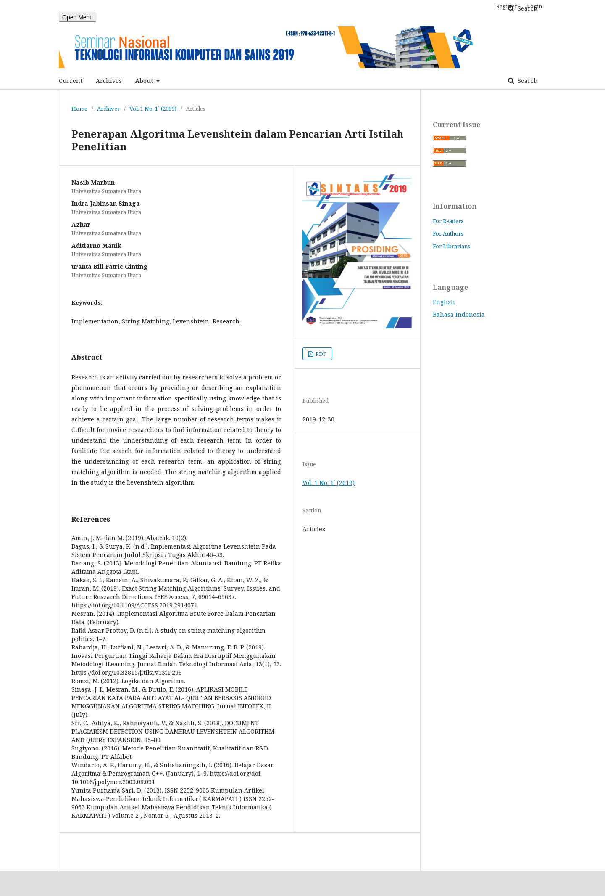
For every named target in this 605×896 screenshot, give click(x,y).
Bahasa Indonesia (459, 314)
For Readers (448, 221)
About (145, 81)
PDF (320, 354)
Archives (109, 81)
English (444, 302)
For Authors (448, 233)
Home (79, 108)
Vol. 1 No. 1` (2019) (152, 108)
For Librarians (451, 246)
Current (70, 81)
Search (527, 81)
